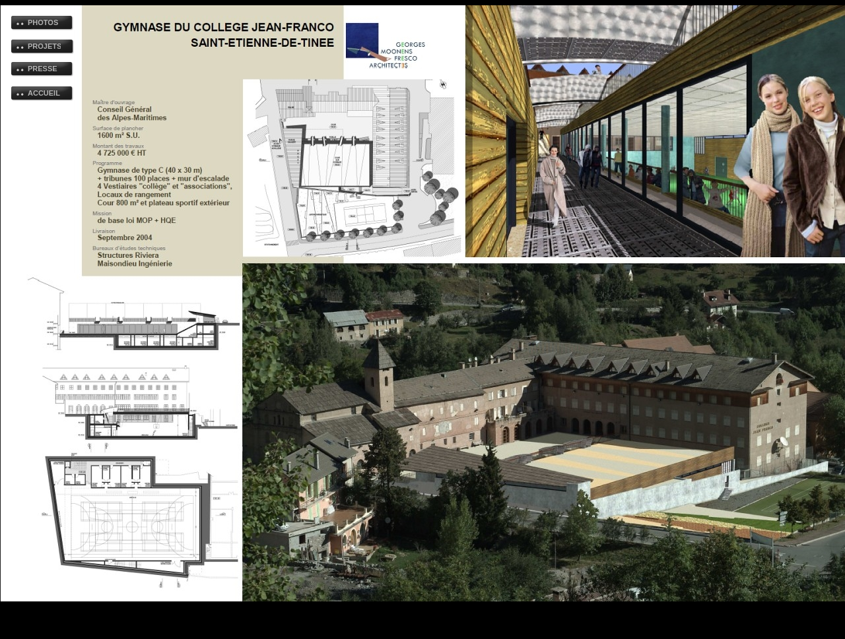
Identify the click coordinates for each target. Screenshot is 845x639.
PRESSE (42, 69)
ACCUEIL (44, 93)
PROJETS (44, 46)
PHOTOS (43, 22)
